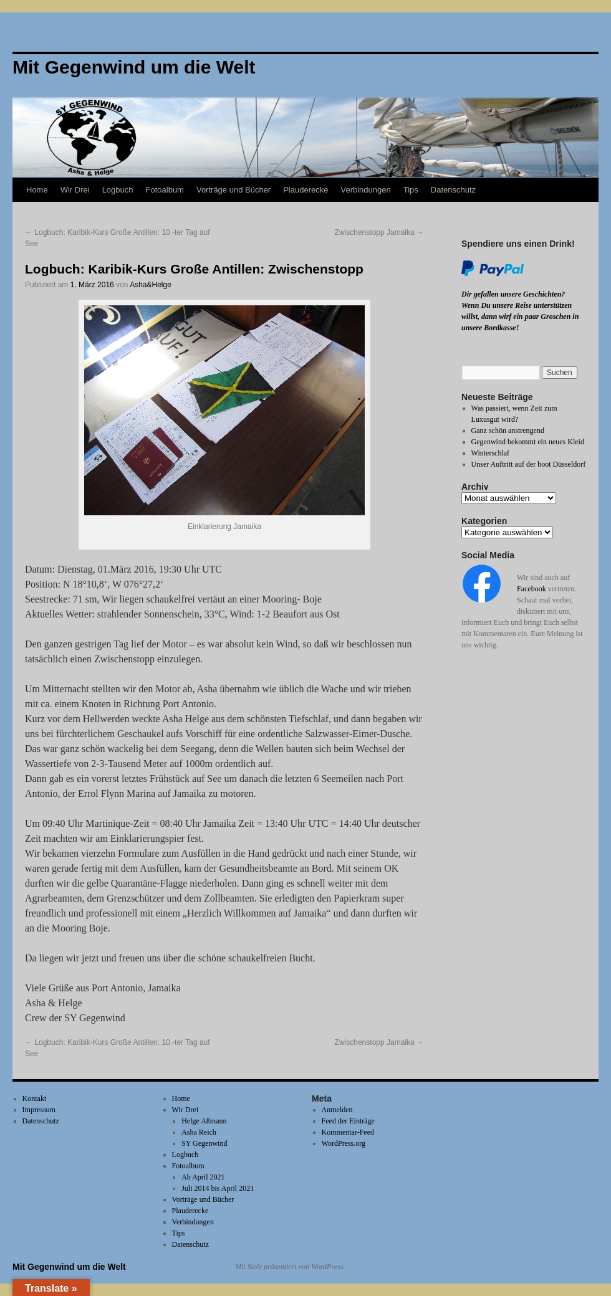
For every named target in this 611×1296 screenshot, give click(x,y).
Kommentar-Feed (348, 1132)
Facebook (531, 588)
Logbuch (117, 189)
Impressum (38, 1109)
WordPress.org (343, 1143)
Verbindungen (365, 189)
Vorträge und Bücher (233, 189)
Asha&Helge (150, 284)
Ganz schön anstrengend (507, 430)
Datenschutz (453, 189)
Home (37, 189)
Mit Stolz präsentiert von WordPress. (290, 1266)
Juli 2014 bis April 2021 (217, 1188)
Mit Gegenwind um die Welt (69, 1267)
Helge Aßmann (203, 1121)
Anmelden (337, 1109)
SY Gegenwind (204, 1143)
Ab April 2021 (202, 1177)
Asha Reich (198, 1132)
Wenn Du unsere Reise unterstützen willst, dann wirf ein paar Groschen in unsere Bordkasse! (520, 316)
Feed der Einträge (348, 1121)
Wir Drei (75, 189)
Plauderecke (305, 189)
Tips (410, 189)
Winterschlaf (490, 453)
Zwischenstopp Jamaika (379, 232)
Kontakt (34, 1098)
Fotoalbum (165, 189)
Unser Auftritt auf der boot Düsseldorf (528, 464)
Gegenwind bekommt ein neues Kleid (527, 441)
